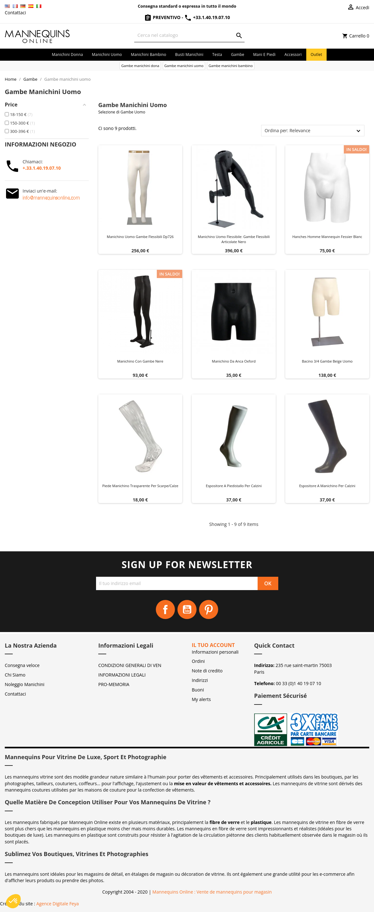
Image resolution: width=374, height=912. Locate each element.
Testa (217, 54)
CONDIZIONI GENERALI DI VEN (129, 665)
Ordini (198, 661)
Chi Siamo (15, 675)
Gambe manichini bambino (231, 65)
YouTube (187, 609)
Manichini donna (67, 54)
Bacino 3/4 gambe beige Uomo (327, 361)
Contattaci (15, 13)
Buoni (198, 690)
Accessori (293, 54)
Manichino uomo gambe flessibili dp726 (140, 236)
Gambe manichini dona (140, 65)
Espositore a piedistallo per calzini (233, 485)
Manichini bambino (148, 54)
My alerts (201, 699)
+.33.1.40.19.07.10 (42, 168)
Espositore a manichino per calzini (327, 485)
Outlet (316, 54)
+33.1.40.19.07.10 (207, 17)
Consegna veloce (22, 665)
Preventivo (163, 17)
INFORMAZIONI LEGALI (122, 675)
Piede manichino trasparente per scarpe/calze (140, 485)
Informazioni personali (215, 652)
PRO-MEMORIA (113, 684)
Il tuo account (213, 645)
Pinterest (208, 609)
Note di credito (207, 671)
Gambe (237, 54)
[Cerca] (189, 35)
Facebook (165, 609)
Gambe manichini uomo (184, 65)
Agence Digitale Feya (57, 904)
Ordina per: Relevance (287, 130)
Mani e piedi (264, 54)
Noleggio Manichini (25, 684)
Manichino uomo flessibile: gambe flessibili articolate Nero (234, 239)
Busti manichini (189, 54)
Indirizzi (200, 680)
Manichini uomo (107, 54)
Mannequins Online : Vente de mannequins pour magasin (212, 892)
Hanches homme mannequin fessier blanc (327, 236)
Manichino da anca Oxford (233, 361)
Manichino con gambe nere (140, 361)
